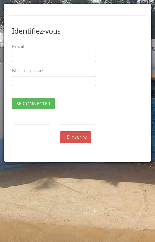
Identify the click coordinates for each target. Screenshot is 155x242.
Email (18, 46)
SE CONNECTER (33, 103)
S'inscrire (75, 137)
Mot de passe (27, 70)
